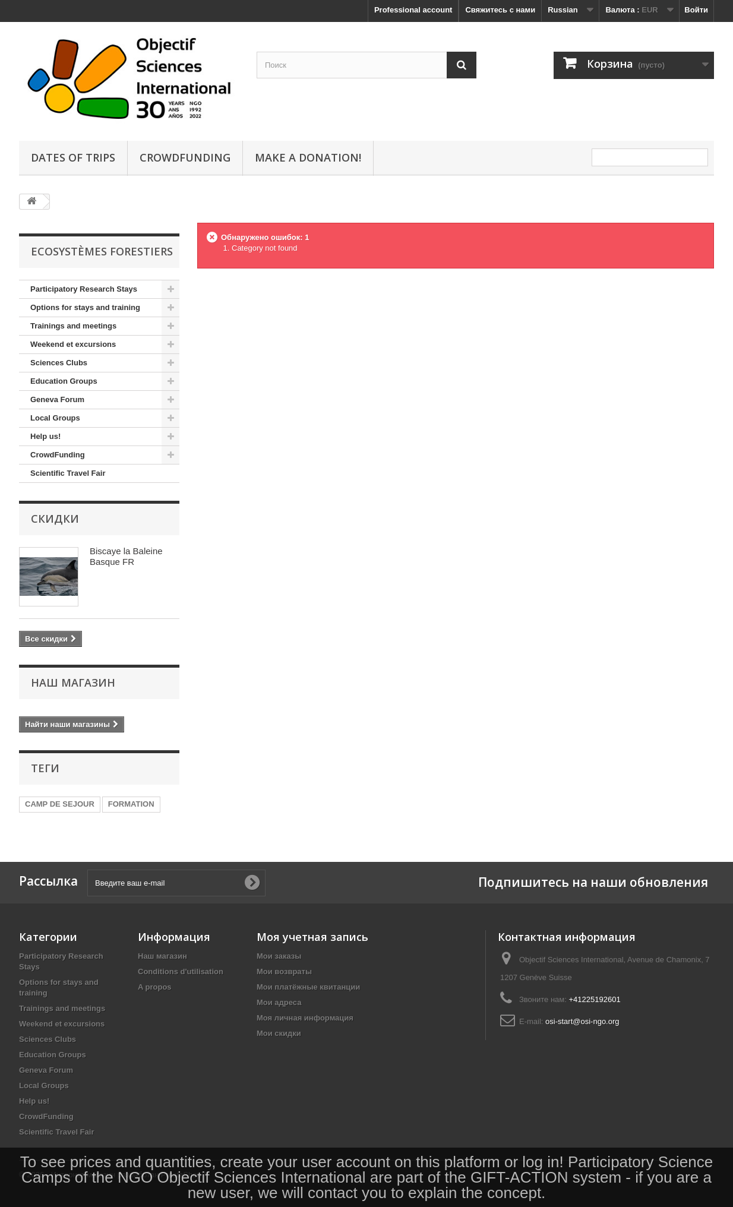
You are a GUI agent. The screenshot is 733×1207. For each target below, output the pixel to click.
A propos (155, 986)
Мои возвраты (284, 971)
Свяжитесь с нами (500, 9)
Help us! (45, 436)
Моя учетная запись (312, 937)
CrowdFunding (57, 454)
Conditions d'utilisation (180, 971)
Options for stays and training (85, 307)
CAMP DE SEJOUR (59, 804)
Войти (696, 9)
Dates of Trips (73, 157)
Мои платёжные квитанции (308, 986)
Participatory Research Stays (83, 289)
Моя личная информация (305, 1017)
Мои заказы (279, 956)
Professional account (413, 9)
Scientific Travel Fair (67, 473)
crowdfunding (185, 157)
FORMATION (131, 804)
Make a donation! (308, 157)
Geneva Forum (57, 399)
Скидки (55, 518)
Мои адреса (279, 1002)
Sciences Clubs (58, 362)
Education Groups (63, 381)
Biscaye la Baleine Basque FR (126, 556)
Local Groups (55, 417)
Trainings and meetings (73, 325)
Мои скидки (279, 1033)
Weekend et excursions (73, 344)
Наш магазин (73, 682)
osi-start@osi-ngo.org (582, 1021)
